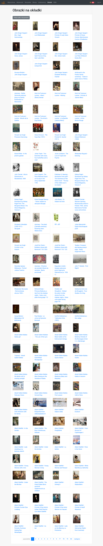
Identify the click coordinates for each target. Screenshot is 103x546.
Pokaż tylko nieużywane (21, 17)
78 (63, 539)
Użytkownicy (42, 2)
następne (77, 539)
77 (60, 539)
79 (67, 539)
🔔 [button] (92, 2)
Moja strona (11, 2)
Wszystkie (28, 2)
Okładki (49, 2)
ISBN (54, 2)
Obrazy (34, 2)
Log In (99, 2)
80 (71, 539)
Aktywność (19, 2)
